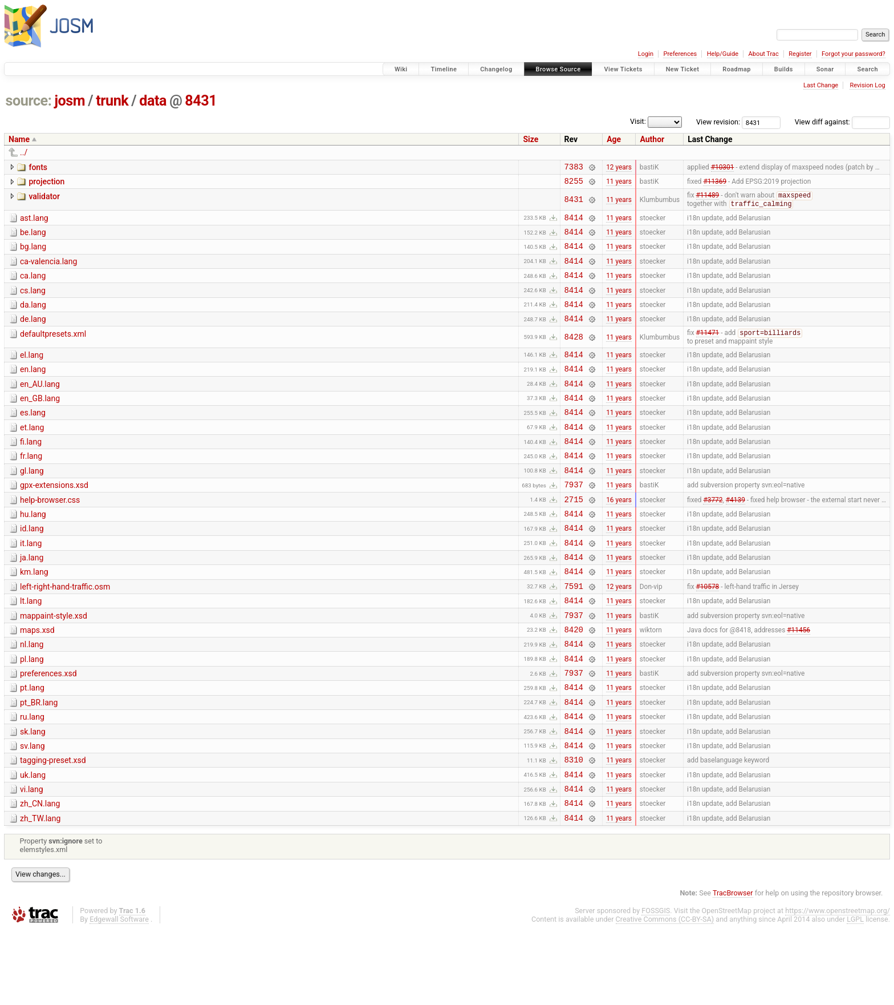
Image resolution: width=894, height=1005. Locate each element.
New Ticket (683, 69)
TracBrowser (733, 968)
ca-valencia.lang (48, 271)
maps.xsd (37, 681)
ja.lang (31, 600)
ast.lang (34, 222)
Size (530, 139)
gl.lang (32, 503)
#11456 (798, 682)
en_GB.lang (40, 422)
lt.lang (31, 648)
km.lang (34, 616)
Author (652, 139)
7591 (573, 633)
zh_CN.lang (40, 875)
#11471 (708, 352)
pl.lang (32, 714)
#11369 (714, 184)
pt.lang (32, 745)
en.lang (33, 389)
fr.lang (31, 486)
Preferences (680, 54)
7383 (573, 168)
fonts (38, 167)
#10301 (722, 168)
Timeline (443, 69)
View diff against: (842, 122)
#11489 (708, 200)
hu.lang (33, 551)
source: (29, 100)
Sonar (825, 69)
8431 (201, 100)
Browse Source (558, 69)
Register (800, 54)
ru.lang (32, 778)
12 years (619, 168)
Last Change (820, 85)
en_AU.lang (40, 406)
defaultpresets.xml (53, 352)
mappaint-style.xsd (53, 665)
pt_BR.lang (39, 762)
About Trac (764, 54)
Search (867, 69)
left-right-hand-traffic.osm (65, 632)
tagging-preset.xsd (53, 827)
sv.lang (32, 811)
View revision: (718, 122)
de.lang (33, 335)
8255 (573, 184)
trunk (112, 100)
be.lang (33, 238)
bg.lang (33, 254)
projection (46, 183)
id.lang (32, 567)
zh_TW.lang (40, 892)
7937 (573, 520)
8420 (573, 682)
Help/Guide (722, 54)
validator (44, 199)
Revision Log (867, 85)
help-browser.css (50, 535)
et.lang (32, 454)
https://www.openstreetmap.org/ (837, 986)
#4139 (735, 536)
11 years (619, 184)
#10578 (708, 633)
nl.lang (31, 697)
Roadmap (736, 69)
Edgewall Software (119, 994)
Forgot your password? (853, 54)
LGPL (855, 994)
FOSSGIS (655, 986)
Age (614, 139)
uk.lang (33, 843)
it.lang (31, 584)
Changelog (496, 69)
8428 (573, 355)
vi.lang (31, 859)
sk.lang (33, 795)
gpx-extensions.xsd (54, 519)
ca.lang (33, 287)
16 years (619, 536)
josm (69, 100)
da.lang (33, 319)
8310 (573, 827)
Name (19, 139)
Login (645, 54)
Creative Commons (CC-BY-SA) (665, 994)
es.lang (33, 438)
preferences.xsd (48, 729)
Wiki (401, 69)
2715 (573, 536)
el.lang (31, 373)
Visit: (638, 121)
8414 (573, 223)
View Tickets (623, 69)
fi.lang (31, 470)
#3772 (712, 536)
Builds (783, 69)
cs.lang (33, 303)
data (152, 100)
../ (23, 152)
